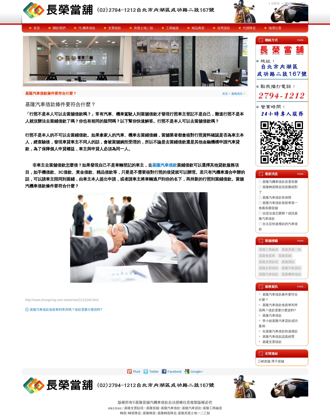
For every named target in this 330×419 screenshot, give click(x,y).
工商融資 (172, 28)
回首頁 (275, 3)
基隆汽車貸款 (291, 268)
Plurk (136, 371)
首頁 (36, 28)
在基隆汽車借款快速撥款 (280, 331)
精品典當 (198, 28)
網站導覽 (290, 3)
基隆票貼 (288, 262)
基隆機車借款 (291, 274)
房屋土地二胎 (143, 28)
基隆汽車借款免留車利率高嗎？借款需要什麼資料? (66, 309)
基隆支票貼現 (268, 262)
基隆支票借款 (268, 268)
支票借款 (114, 28)
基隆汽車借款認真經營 (278, 336)
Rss (303, 3)
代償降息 (249, 28)
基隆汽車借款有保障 (276, 197)
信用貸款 (223, 28)
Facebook (175, 371)
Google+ (196, 371)
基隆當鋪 (284, 255)
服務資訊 (236, 93)
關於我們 (59, 28)
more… (301, 40)
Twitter (154, 371)
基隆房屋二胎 (291, 249)
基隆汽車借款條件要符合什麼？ (51, 93)
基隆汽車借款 (268, 274)
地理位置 (275, 28)
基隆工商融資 (268, 249)
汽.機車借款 (86, 28)
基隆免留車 (267, 255)
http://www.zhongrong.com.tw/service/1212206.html (62, 300)
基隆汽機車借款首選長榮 (280, 181)
